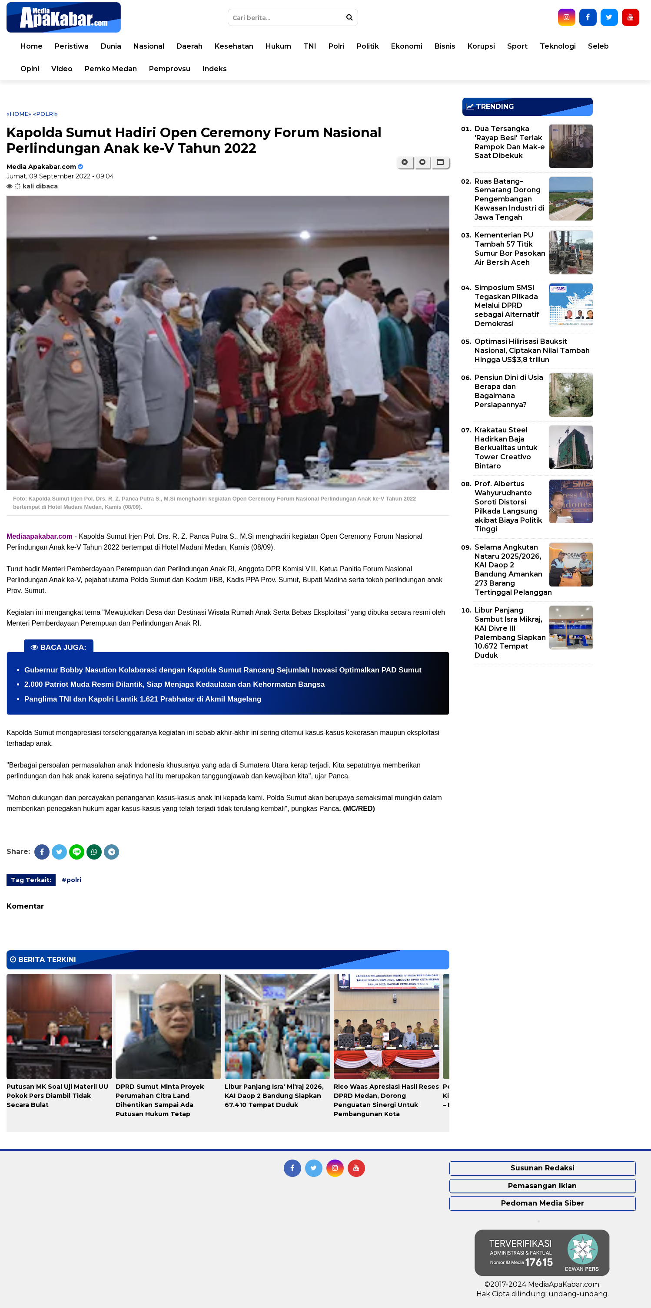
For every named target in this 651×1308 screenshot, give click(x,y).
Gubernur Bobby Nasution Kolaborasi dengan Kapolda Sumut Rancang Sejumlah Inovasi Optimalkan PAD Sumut (223, 670)
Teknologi (558, 46)
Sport (517, 46)
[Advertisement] (527, 732)
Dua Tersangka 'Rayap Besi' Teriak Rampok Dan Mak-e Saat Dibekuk (510, 142)
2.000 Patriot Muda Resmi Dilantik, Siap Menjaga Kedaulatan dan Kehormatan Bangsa (174, 684)
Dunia (111, 46)
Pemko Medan (111, 69)
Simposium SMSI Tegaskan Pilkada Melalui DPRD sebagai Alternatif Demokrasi (507, 305)
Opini (29, 69)
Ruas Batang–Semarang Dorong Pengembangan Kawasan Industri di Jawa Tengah (510, 199)
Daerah (189, 46)
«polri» (45, 113)
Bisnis (445, 46)
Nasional (148, 46)
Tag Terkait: (31, 880)
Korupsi (481, 46)
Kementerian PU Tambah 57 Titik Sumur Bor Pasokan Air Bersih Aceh (510, 248)
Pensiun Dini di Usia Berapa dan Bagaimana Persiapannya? (509, 391)
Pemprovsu (169, 69)
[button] (440, 162)
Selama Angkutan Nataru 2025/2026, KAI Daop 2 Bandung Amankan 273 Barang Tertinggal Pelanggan (513, 569)
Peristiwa (72, 46)
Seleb (598, 46)
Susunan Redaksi (543, 1168)
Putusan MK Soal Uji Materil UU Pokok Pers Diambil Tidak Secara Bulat (57, 1096)
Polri (337, 46)
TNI (309, 46)
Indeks (215, 69)
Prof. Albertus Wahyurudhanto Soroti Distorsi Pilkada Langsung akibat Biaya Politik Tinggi (508, 506)
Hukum (278, 46)
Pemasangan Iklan (542, 1186)
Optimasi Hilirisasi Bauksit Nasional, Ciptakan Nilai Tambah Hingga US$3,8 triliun (532, 350)
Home (31, 46)
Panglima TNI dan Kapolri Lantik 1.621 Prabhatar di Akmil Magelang (142, 699)
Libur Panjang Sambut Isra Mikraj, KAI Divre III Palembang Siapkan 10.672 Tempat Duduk (510, 632)
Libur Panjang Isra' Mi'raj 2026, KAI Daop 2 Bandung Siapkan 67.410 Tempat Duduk (274, 1096)
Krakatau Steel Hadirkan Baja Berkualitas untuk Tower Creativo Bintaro (506, 448)
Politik (368, 46)
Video (62, 69)
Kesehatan (234, 46)
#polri (71, 880)
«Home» (19, 113)
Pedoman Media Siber (542, 1203)
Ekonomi (406, 46)
